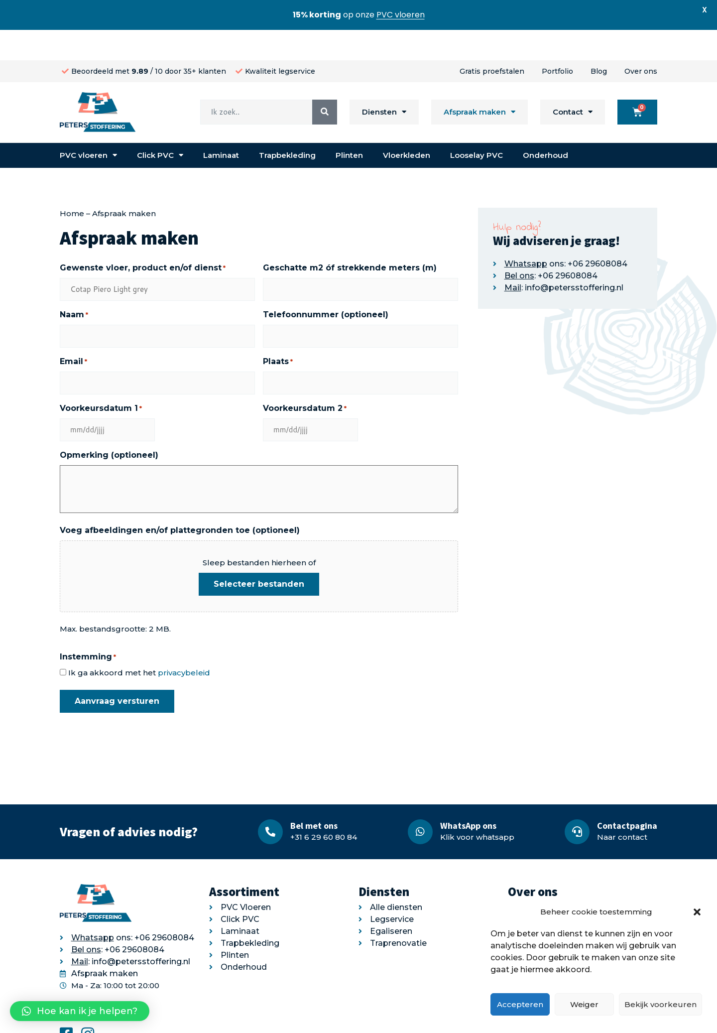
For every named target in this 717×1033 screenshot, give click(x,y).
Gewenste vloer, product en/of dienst (143, 238)
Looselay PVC (476, 124)
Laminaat (221, 124)
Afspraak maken (479, 82)
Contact (573, 82)
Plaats (278, 331)
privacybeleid (184, 642)
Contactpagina (627, 795)
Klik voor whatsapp (477, 806)
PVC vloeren (88, 125)
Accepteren (520, 1004)
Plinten (349, 124)
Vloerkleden (406, 124)
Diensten (384, 82)
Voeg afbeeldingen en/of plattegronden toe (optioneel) (180, 500)
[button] (697, 912)
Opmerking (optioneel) (109, 424)
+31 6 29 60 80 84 (323, 806)
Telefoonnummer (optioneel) (325, 284)
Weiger (584, 1004)
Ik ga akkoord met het (139, 642)
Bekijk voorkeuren (660, 1004)
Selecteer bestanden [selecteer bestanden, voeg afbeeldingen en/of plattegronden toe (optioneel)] (259, 553)
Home (72, 183)
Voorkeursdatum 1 (101, 378)
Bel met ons (314, 795)
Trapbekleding (287, 124)
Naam (74, 284)
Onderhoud (545, 124)
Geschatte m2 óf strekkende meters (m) (350, 237)
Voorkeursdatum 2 (305, 378)
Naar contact (622, 806)
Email (73, 331)
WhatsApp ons (468, 795)
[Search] (324, 81)
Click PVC (160, 125)
